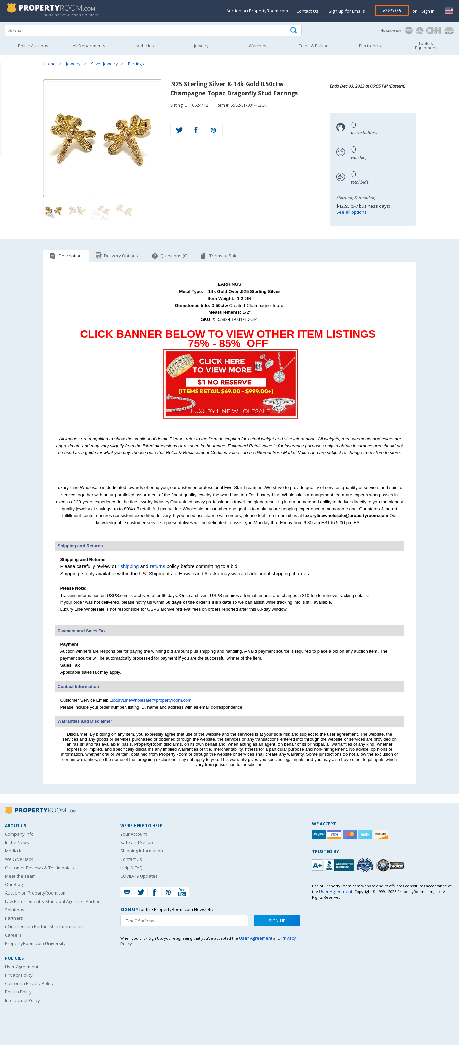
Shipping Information (141, 851)
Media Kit (14, 851)
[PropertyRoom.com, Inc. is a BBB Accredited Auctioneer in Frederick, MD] (334, 864)
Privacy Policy (19, 975)
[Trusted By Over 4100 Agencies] (366, 865)
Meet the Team (20, 876)
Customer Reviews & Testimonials (39, 868)
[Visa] (335, 834)
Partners (14, 918)
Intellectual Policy (22, 1000)
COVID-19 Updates (139, 876)
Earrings (136, 64)
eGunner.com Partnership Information (44, 926)
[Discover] (381, 834)
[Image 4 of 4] (124, 211)
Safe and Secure (137, 842)
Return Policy (18, 992)
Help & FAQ (131, 868)
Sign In (427, 11)
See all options (351, 212)
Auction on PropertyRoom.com (257, 11)
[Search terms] (153, 30)
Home (49, 64)
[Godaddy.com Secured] (391, 865)
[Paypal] (319, 834)
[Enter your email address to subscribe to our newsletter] (184, 920)
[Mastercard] (350, 834)
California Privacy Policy (29, 983)
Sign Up (277, 921)
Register (392, 10)
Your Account (133, 834)
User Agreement (21, 967)
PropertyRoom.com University (35, 943)
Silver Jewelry (104, 64)
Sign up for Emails (347, 11)
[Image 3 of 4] (101, 211)
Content (6, 85)
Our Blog (14, 884)
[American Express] (366, 834)
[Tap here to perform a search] (294, 30)
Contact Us (307, 11)
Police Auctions (33, 46)
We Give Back (19, 859)
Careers (13, 935)
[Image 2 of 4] (77, 211)
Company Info (19, 834)
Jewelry (73, 64)
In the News (17, 842)
